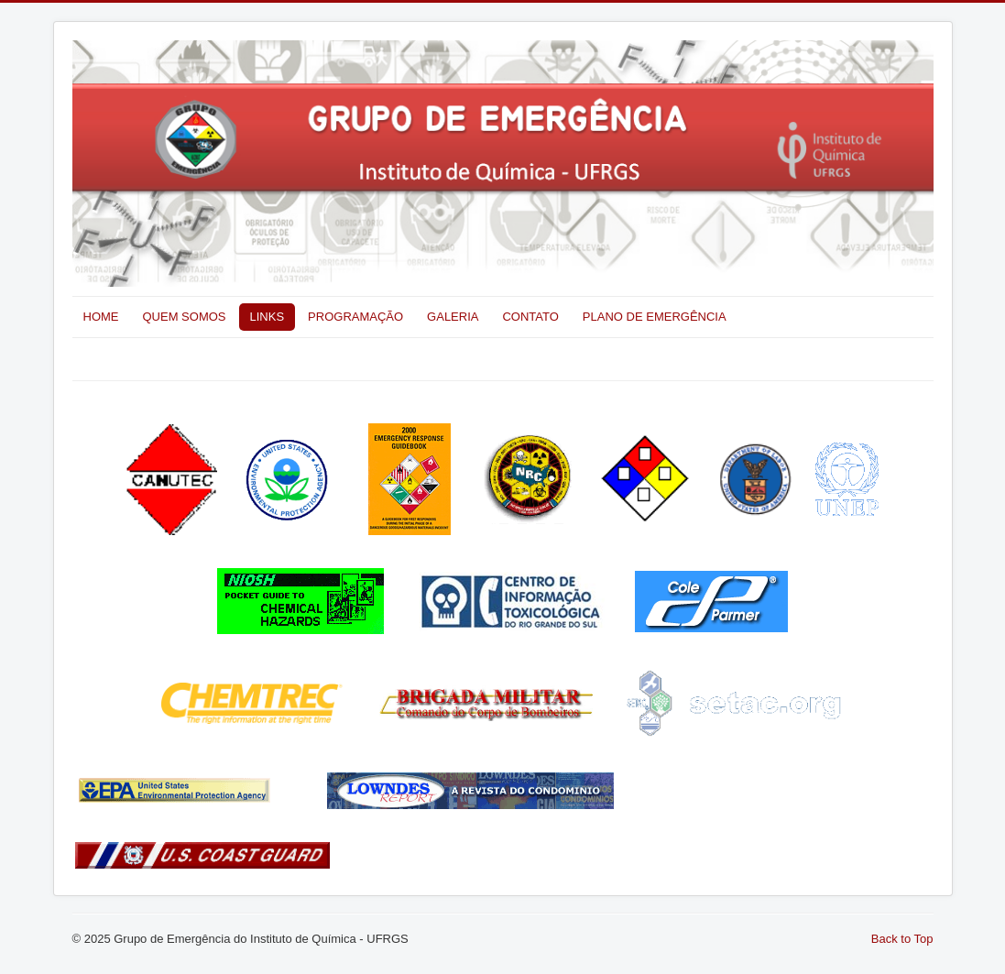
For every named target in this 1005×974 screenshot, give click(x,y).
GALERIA (452, 316)
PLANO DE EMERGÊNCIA (654, 316)
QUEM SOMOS (184, 316)
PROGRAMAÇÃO (355, 316)
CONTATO (530, 316)
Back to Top (902, 939)
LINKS (267, 316)
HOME (101, 316)
